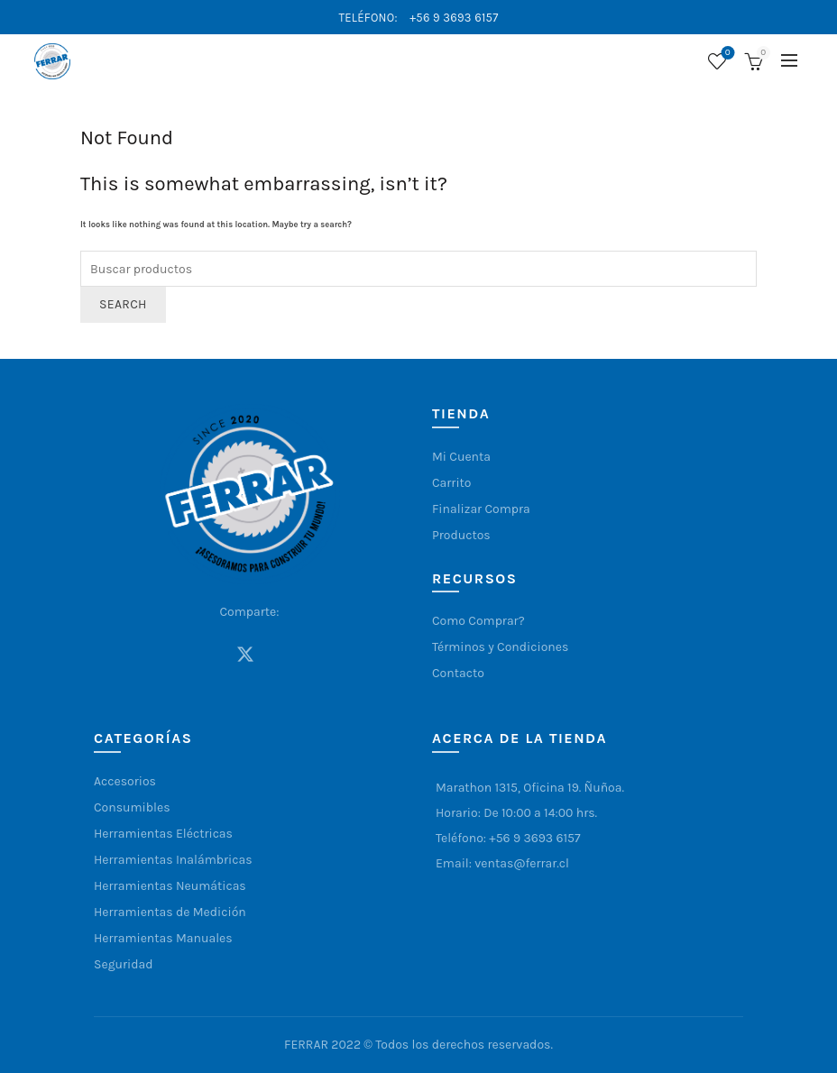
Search (123, 304)
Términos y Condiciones (500, 647)
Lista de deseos (726, 54)
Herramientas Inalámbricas (173, 859)
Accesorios (125, 781)
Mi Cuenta (461, 456)
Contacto (458, 673)
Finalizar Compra (481, 509)
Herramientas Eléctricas (163, 833)
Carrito (452, 483)
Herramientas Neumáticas (170, 886)
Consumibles (132, 807)
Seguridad (123, 964)
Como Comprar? (478, 620)
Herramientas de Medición (170, 912)
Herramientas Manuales (163, 938)
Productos (461, 535)
